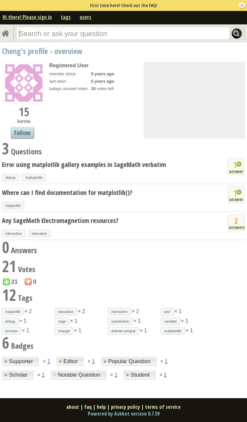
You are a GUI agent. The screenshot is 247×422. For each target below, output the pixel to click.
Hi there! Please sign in (27, 17)
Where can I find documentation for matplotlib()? (67, 192)
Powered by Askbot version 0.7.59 (124, 413)
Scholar (16, 375)
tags (66, 17)
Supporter (19, 361)
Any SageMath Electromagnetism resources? (60, 220)
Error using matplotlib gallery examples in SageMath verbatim (84, 164)
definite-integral (123, 331)
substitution (120, 321)
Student (138, 375)
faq (88, 406)
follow (22, 132)
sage (62, 321)
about (72, 406)
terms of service (163, 406)
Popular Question (127, 361)
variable (170, 321)
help (101, 406)
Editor (69, 361)
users (85, 17)
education (39, 233)
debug (10, 177)
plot (167, 312)
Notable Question (77, 375)
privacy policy (125, 406)
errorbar (11, 331)
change (64, 331)
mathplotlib (33, 177)
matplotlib (13, 205)
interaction (13, 233)
